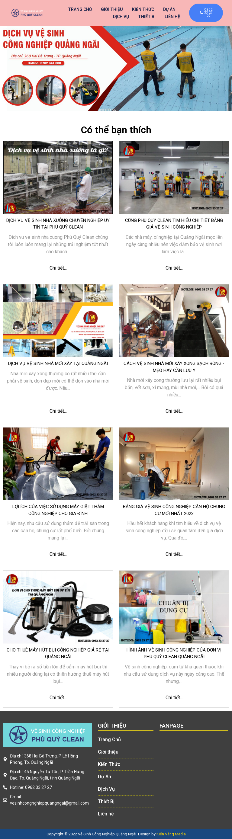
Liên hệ (172, 16)
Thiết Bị (147, 16)
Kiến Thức (143, 9)
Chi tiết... (58, 268)
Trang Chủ (80, 9)
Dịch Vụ (121, 16)
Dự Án (169, 9)
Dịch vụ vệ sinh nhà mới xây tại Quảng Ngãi (58, 363)
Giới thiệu (112, 9)
